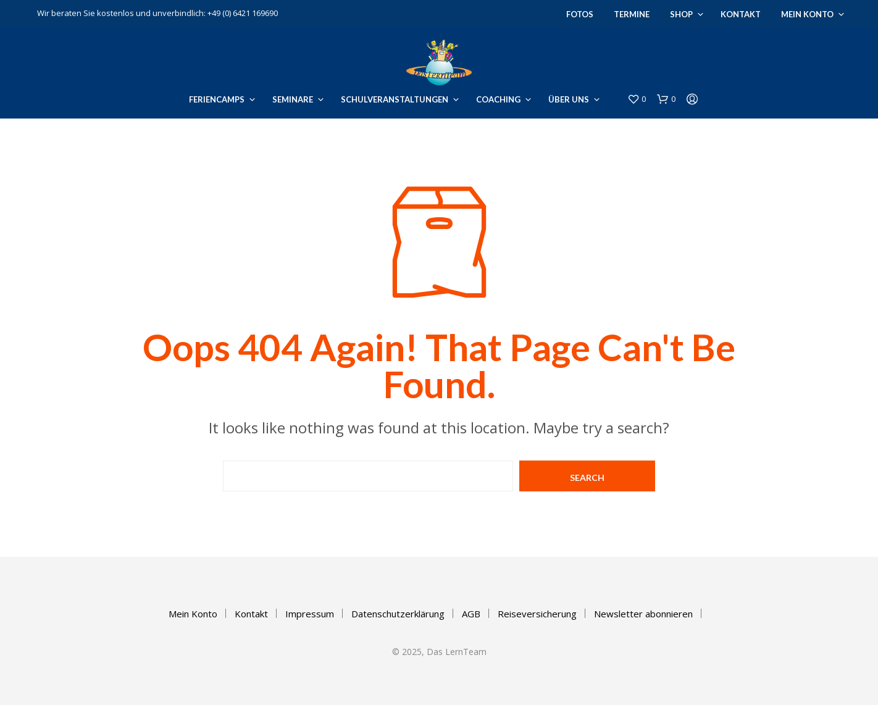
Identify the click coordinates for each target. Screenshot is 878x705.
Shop (681, 14)
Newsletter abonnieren (643, 613)
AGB (471, 613)
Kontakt (741, 14)
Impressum (309, 613)
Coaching (498, 99)
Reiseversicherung (537, 613)
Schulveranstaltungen (394, 99)
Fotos (579, 14)
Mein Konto (807, 14)
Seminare (292, 99)
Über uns (568, 99)
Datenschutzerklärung (398, 613)
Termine (632, 14)
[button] (636, 99)
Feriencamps (217, 99)
